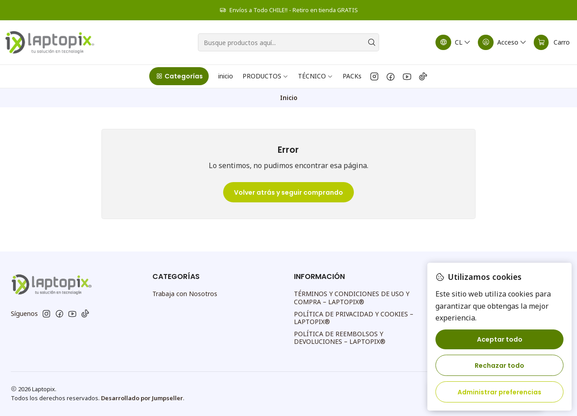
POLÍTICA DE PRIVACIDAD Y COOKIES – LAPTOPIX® (353, 318)
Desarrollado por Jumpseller (142, 398)
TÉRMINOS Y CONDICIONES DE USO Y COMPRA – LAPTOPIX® (351, 297)
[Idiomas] (453, 42)
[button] (179, 76)
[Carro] (552, 42)
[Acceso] (502, 42)
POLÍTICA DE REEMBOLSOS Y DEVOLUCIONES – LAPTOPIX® (339, 337)
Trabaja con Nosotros (184, 293)
